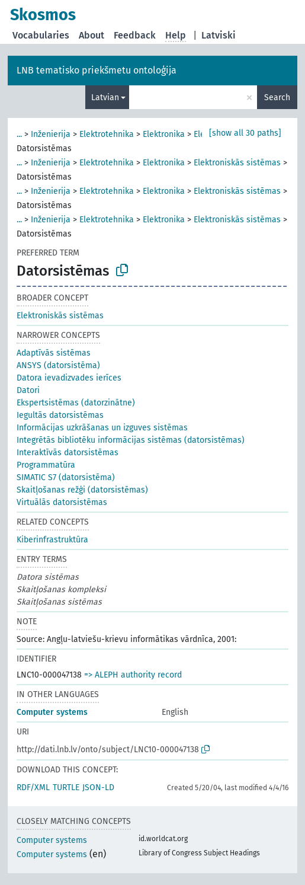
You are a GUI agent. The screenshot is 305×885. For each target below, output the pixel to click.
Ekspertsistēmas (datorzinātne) (76, 403)
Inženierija (50, 134)
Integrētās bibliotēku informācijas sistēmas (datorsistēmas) (131, 440)
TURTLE (66, 787)
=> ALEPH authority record (133, 675)
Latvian (105, 97)
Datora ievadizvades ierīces (69, 378)
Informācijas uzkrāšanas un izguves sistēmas (102, 428)
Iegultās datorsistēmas (60, 415)
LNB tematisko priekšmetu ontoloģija (96, 70)
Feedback (135, 35)
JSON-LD (98, 787)
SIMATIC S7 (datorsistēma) (66, 477)
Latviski (218, 35)
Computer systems (52, 712)
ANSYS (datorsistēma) (58, 365)
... (19, 134)
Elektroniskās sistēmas (237, 163)
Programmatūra (46, 465)
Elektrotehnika (106, 134)
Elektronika (164, 134)
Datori (28, 390)
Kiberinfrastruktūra (52, 540)
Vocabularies (40, 35)
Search (277, 97)
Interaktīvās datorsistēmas (67, 453)
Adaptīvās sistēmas (54, 353)
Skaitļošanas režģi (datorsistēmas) (82, 490)
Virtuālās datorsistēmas (62, 502)
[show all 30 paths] (245, 133)
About (91, 35)
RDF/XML (33, 787)
